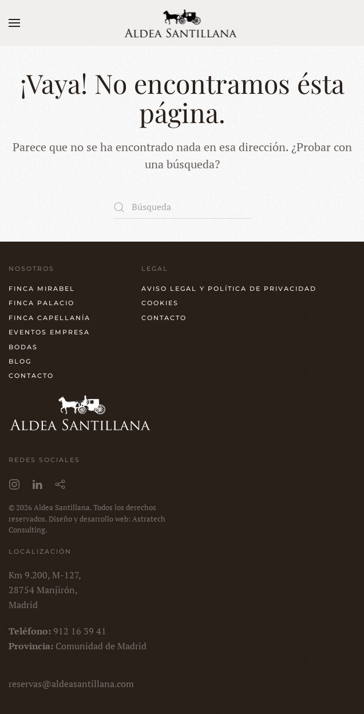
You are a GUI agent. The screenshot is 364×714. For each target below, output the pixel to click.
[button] (14, 23)
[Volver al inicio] (182, 23)
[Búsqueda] (182, 207)
